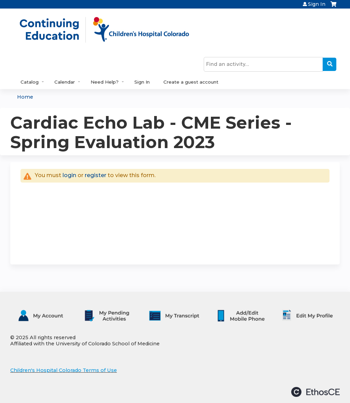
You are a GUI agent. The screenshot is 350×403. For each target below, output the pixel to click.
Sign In (316, 4)
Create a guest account (190, 82)
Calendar (64, 82)
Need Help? (105, 82)
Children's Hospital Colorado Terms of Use (63, 370)
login (69, 175)
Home (25, 97)
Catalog (30, 82)
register (95, 175)
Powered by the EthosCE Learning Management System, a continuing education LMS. (315, 392)
